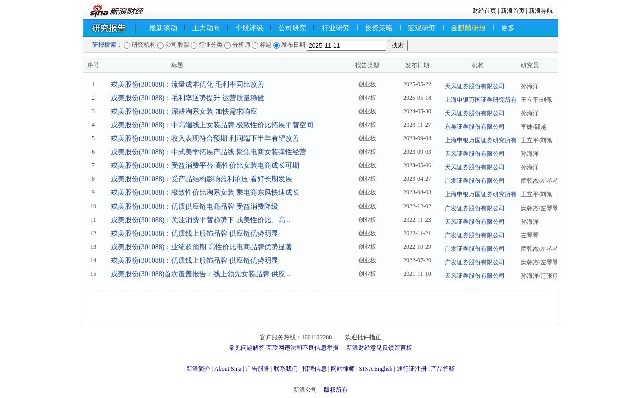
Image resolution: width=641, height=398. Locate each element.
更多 (508, 28)
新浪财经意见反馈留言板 (379, 347)
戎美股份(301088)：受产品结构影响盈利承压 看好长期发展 (201, 179)
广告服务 (258, 368)
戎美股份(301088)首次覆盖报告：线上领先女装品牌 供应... (200, 274)
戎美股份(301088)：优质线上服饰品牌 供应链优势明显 (194, 233)
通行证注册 (412, 368)
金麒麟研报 (468, 28)
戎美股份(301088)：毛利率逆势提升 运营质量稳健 (187, 98)
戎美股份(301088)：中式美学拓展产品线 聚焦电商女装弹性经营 (208, 152)
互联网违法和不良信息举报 (302, 347)
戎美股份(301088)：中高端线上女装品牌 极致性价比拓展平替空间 (212, 125)
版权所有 (336, 389)
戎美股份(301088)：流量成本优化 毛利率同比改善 (187, 84)
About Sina (227, 368)
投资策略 (379, 28)
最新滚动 (163, 28)
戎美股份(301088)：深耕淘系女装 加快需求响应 (184, 111)
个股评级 (249, 28)
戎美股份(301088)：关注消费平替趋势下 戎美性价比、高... (200, 220)
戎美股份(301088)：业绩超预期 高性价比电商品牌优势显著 (201, 247)
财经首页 (484, 10)
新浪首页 (513, 10)
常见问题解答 (247, 347)
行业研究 (336, 28)
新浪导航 (541, 10)
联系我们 (286, 368)
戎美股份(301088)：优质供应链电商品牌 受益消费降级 (194, 206)
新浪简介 (198, 368)
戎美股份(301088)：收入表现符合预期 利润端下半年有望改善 (205, 138)
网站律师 (343, 368)
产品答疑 (443, 368)
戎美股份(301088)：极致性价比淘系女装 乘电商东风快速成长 (205, 192)
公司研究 (292, 28)
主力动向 (206, 28)
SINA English (375, 368)
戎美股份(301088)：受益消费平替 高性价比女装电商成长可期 (205, 165)
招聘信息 (314, 368)
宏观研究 (422, 28)
